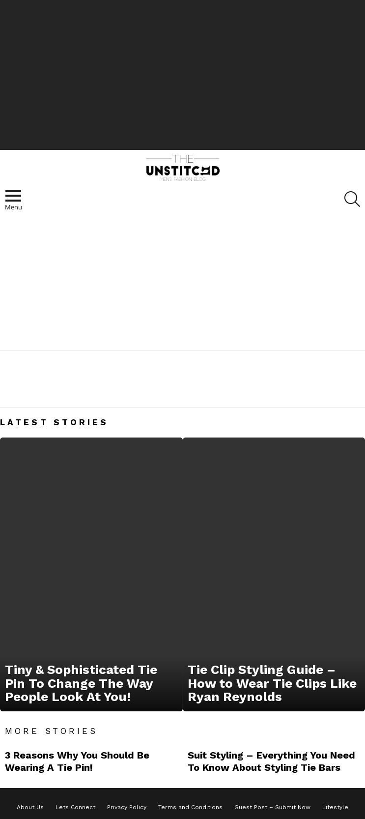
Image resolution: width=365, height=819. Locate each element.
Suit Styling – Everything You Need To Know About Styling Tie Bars (271, 761)
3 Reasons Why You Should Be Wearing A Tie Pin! (77, 761)
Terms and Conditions (190, 807)
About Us (30, 807)
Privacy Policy (126, 807)
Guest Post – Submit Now (272, 807)
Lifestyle (335, 807)
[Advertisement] (183, 73)
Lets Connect (75, 807)
